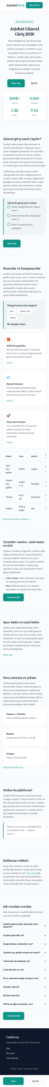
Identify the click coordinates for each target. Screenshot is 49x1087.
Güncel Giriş (34, 5)
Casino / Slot (25, 311)
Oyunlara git (13, 597)
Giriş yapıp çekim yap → (14, 767)
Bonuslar (10, 1053)
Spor (12, 311)
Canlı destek (13, 1015)
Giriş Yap (16, 83)
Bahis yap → (9, 655)
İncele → (10, 362)
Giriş (8, 1048)
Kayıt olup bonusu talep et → (17, 519)
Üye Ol (34, 83)
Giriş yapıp (31, 873)
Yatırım (13, 318)
